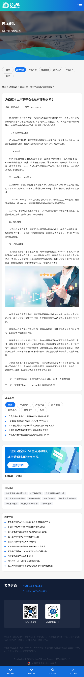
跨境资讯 (13, 87)
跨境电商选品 (11, 504)
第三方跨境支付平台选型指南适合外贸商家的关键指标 (30, 566)
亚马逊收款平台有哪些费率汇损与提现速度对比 (27, 532)
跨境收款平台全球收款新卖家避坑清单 (24, 561)
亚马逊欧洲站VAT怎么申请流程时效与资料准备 (27, 551)
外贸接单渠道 (36, 493)
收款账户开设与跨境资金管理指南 (22, 542)
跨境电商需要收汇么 (29, 504)
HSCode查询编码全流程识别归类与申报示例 (28, 421)
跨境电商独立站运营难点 (16, 493)
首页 (4, 87)
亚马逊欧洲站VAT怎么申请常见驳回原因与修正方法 (31, 425)
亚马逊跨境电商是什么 (55, 493)
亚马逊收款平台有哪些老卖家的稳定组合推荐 (26, 546)
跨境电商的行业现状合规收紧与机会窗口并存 (29, 435)
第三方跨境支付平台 (67, 498)
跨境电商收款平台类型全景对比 (21, 556)
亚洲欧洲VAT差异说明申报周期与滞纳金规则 (28, 430)
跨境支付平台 (49, 498)
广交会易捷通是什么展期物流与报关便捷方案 (29, 416)
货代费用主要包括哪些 (15, 498)
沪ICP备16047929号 (62, 659)
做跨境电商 (46, 504)
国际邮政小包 (34, 498)
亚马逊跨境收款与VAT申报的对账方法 (23, 537)
